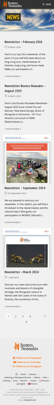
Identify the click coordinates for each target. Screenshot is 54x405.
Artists (23, 374)
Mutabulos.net (30, 400)
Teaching (6, 380)
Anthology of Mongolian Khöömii (17, 377)
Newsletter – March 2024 (22, 272)
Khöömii (23, 380)
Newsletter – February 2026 (23, 42)
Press (15, 380)
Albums (37, 377)
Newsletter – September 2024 (25, 188)
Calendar (32, 374)
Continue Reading (13, 76)
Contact (33, 380)
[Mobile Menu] (46, 4)
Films (45, 377)
